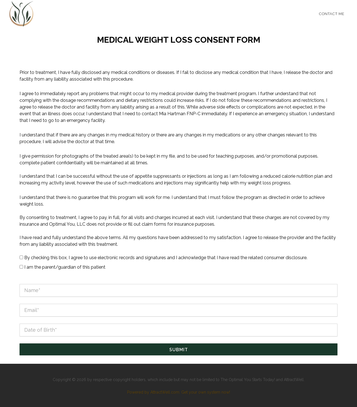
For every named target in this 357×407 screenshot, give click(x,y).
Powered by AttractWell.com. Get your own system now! (178, 392)
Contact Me (331, 14)
